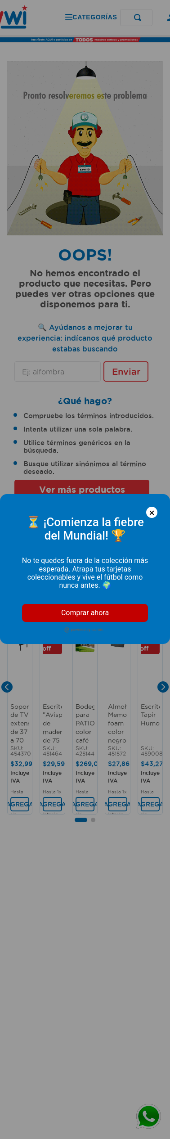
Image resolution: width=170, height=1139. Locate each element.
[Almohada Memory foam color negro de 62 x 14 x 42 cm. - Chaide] (117, 722)
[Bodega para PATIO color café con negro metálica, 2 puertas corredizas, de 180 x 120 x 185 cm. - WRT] (85, 722)
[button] (81, 574)
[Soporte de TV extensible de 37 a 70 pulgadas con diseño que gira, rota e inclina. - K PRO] (19, 722)
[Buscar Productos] (99, 17)
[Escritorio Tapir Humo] (150, 722)
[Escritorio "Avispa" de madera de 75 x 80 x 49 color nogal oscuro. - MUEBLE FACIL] (52, 722)
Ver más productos (82, 489)
